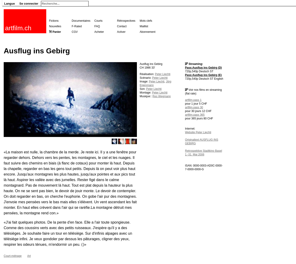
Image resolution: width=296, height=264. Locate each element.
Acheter (99, 31)
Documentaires (81, 20)
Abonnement (147, 31)
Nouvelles (55, 26)
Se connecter (28, 3)
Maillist (144, 26)
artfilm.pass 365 (195, 114)
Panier (56, 31)
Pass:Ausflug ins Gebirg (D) (203, 67)
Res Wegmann (161, 96)
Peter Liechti (162, 74)
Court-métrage (13, 256)
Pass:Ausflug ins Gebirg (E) (203, 75)
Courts (98, 20)
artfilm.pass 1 (193, 100)
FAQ (97, 26)
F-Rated (77, 26)
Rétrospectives (126, 20)
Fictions (54, 20)
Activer (121, 31)
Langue (9, 3)
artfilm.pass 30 (194, 107)
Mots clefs (146, 20)
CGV (75, 31)
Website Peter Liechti (198, 132)
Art (29, 256)
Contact (121, 26)
